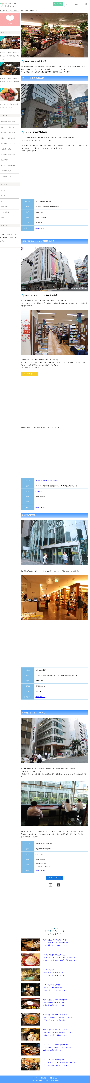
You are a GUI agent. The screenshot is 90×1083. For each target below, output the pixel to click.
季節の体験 (4, 206)
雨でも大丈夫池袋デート (8, 154)
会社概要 (43, 1078)
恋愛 (2, 217)
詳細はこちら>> (40, 228)
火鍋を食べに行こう (7, 149)
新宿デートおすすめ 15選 (8, 132)
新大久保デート (5, 160)
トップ (2, 11)
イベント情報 (5, 212)
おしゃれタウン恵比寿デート (9, 165)
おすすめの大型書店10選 (8, 121)
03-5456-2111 (39, 491)
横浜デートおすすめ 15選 (8, 138)
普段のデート (15, 11)
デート (8, 11)
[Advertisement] (10, 285)
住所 (27, 207)
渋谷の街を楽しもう (7, 171)
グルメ (3, 196)
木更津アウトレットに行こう (9, 143)
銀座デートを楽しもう (7, 127)
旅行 (2, 201)
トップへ (3, 190)
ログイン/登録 (58, 4)
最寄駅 (28, 217)
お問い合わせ (53, 1078)
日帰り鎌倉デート (6, 176)
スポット (27, 201)
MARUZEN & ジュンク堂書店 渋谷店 (47, 480)
